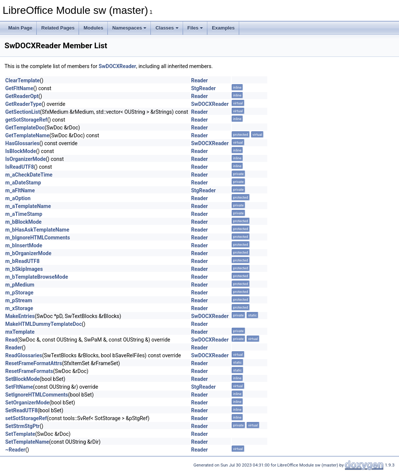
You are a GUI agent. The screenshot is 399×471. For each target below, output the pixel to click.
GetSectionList (22, 112)
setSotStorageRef (26, 418)
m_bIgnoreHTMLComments (37, 238)
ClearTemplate (22, 80)
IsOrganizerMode (25, 159)
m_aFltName (20, 190)
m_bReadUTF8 (22, 261)
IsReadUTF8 (19, 167)
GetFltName (19, 88)
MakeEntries (20, 316)
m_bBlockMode (23, 222)
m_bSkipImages (24, 269)
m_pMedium (19, 285)
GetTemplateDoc (25, 128)
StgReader (203, 88)
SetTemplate (20, 434)
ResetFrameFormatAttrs (33, 363)
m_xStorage (19, 308)
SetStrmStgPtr (22, 426)
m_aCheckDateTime (28, 175)
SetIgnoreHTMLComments (36, 395)
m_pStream (18, 300)
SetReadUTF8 (21, 410)
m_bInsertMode (23, 245)
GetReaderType (23, 104)
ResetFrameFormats (29, 371)
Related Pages (57, 28)
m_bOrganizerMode (28, 253)
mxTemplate (19, 332)
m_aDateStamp (23, 183)
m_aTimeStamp (23, 214)
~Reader (15, 450)
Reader (199, 80)
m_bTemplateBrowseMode (36, 277)
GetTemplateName (27, 135)
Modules (93, 28)
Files (195, 28)
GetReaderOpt (22, 96)
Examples (223, 28)
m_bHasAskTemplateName (37, 230)
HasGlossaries (22, 143)
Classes (166, 28)
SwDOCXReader (117, 66)
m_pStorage (19, 293)
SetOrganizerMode (27, 403)
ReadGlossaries (23, 355)
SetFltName (19, 387)
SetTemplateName (27, 442)
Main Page (20, 28)
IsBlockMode (20, 151)
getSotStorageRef (26, 120)
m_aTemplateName (28, 206)
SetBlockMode (22, 379)
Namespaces (129, 28)
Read (11, 340)
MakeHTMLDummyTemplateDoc (43, 324)
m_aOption (18, 198)
